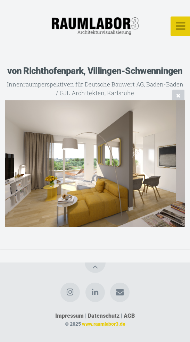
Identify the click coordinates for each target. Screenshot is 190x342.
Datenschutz (103, 315)
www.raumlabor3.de (103, 324)
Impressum (69, 315)
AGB (129, 315)
